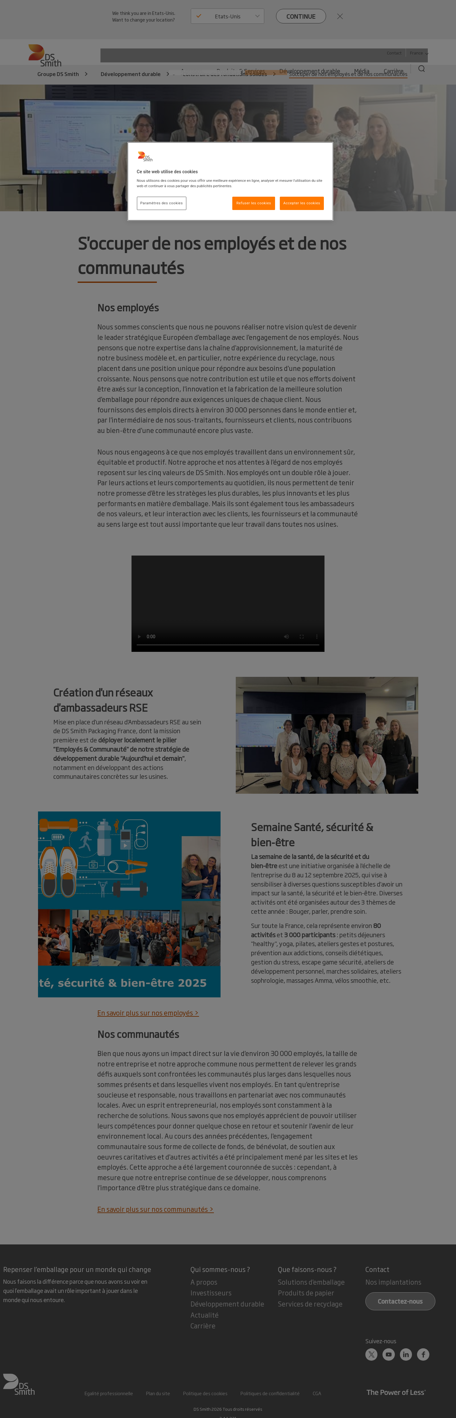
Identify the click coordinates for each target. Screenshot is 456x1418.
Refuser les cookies (253, 203)
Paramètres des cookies (161, 203)
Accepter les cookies (301, 203)
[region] (230, 181)
